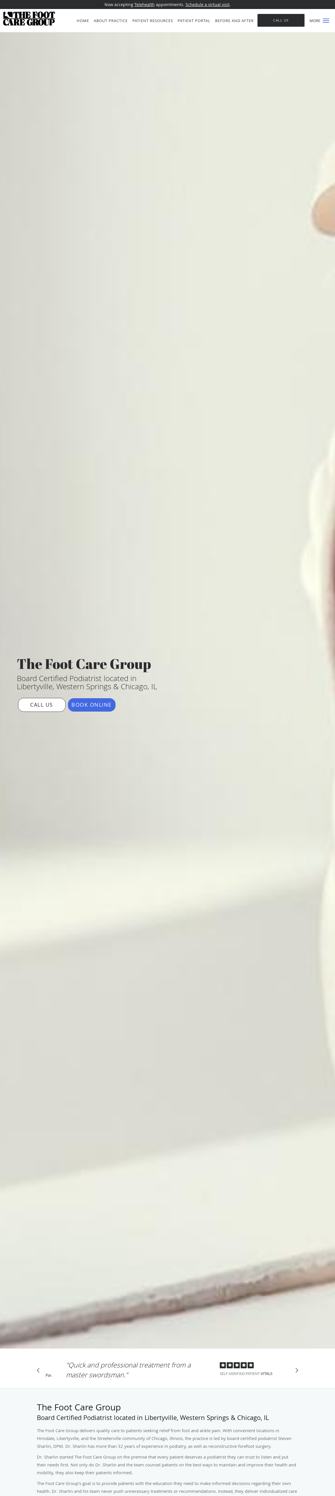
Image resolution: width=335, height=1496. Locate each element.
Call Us (41, 704)
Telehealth (144, 4)
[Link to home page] (27, 18)
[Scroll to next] (295, 1372)
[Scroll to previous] (40, 1372)
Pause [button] (48, 1375)
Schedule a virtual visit (207, 4)
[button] (326, 21)
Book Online (91, 704)
